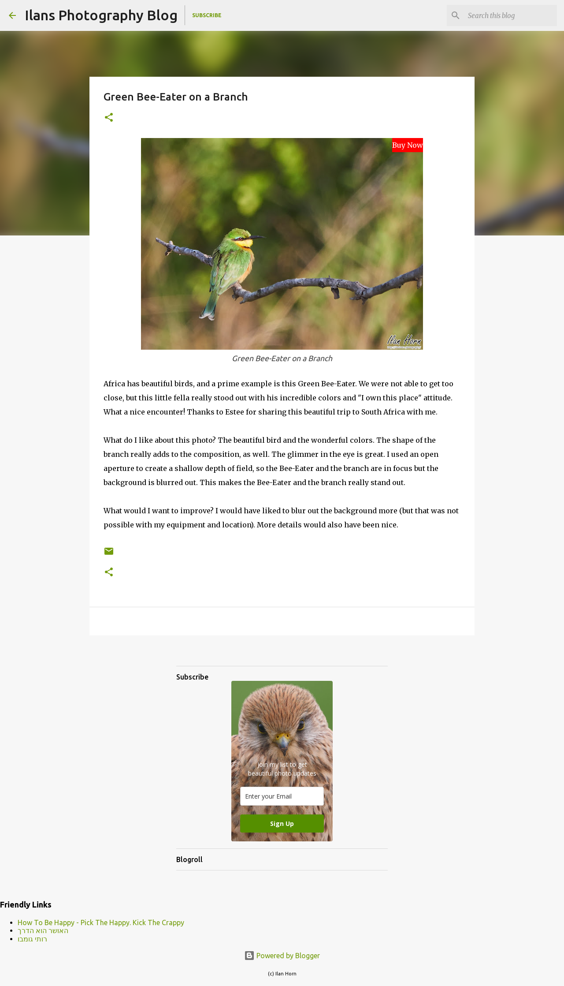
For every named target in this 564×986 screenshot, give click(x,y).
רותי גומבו (32, 939)
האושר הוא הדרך (43, 930)
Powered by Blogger (282, 956)
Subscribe (207, 15)
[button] (109, 118)
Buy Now (407, 145)
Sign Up (282, 823)
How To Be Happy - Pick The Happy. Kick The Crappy (101, 922)
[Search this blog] (510, 15)
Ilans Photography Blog (101, 15)
